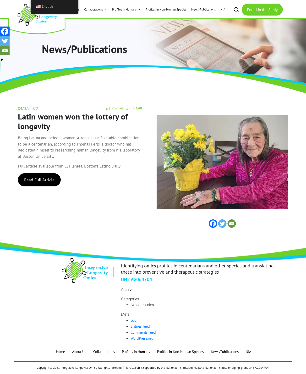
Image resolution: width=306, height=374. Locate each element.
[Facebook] (5, 31)
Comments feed (143, 332)
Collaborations (95, 9)
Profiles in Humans (126, 9)
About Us (79, 351)
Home (60, 351)
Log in (136, 320)
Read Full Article (39, 180)
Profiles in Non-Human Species (166, 9)
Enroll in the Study (262, 9)
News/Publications (203, 9)
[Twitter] (5, 41)
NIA (222, 9)
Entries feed (140, 326)
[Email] (5, 50)
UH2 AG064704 (136, 279)
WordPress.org (142, 338)
